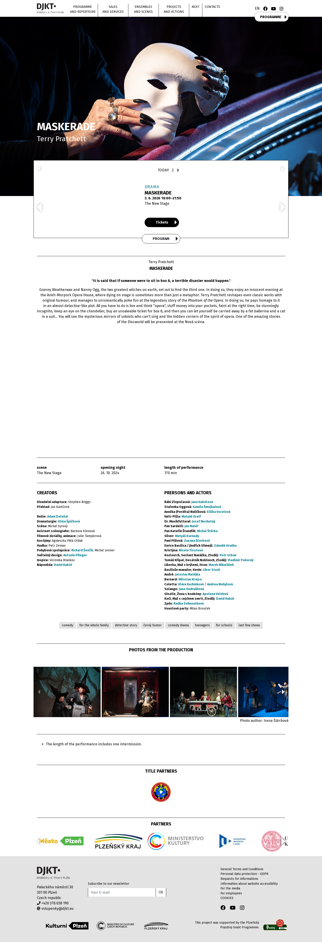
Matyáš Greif (191, 516)
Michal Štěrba (207, 531)
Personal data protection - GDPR (244, 874)
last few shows (249, 625)
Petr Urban (228, 555)
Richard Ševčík (82, 550)
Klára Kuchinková (191, 584)
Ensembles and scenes (143, 9)
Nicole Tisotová (191, 550)
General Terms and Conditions (241, 869)
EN (257, 8)
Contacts (212, 7)
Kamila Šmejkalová (207, 507)
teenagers (202, 625)
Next (195, 7)
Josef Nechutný (203, 521)
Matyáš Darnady (187, 536)
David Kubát (63, 565)
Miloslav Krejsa (190, 579)
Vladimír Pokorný (240, 560)
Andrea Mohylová (220, 584)
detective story (126, 625)
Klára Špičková (69, 521)
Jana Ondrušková (191, 589)
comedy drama (178, 625)
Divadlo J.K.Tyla (53, 873)
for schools (224, 625)
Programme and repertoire (83, 9)
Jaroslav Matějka (187, 574)
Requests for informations (239, 879)
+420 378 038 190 (53, 903)
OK (161, 892)
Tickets (166, 222)
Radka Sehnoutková (189, 603)
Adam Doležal (57, 516)
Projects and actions (174, 9)
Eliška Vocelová (218, 512)
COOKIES (226, 898)
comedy (67, 625)
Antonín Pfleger (75, 555)
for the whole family (94, 625)
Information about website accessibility (249, 884)
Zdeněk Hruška (225, 546)
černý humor (152, 625)
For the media (230, 888)
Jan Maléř (191, 526)
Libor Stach (211, 570)
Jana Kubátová (202, 502)
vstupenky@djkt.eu (55, 908)
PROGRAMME (273, 17)
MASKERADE (158, 193)
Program (165, 238)
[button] (283, 692)
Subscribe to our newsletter (108, 884)
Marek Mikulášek (221, 565)
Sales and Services (113, 9)
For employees (231, 893)
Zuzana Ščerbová (197, 541)
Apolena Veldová (215, 594)
